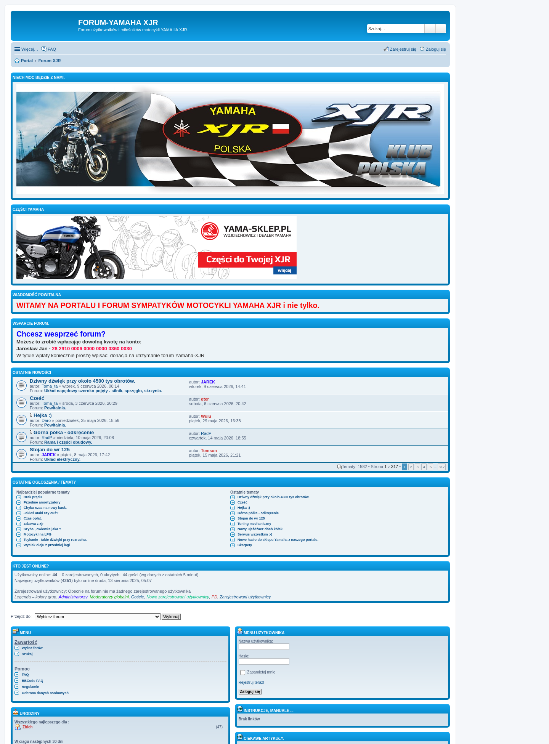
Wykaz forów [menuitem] (32, 648)
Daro (46, 420)
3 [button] (418, 467)
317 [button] (441, 467)
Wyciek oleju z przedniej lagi (47, 545)
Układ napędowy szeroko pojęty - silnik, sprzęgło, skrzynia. (103, 390)
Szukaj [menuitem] (27, 654)
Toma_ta (50, 386)
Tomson (209, 450)
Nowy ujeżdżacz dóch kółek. (261, 529)
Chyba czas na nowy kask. (45, 508)
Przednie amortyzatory (42, 502)
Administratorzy (73, 597)
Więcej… (29, 49)
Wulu (206, 416)
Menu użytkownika (261, 633)
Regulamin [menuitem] (30, 687)
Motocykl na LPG (37, 534)
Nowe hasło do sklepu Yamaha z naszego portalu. (278, 540)
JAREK (208, 382)
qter (205, 399)
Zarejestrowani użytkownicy (245, 597)
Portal (27, 60)
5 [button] (431, 467)
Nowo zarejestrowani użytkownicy (177, 597)
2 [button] (411, 467)
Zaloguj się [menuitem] (436, 49)
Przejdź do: (21, 616)
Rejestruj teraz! (251, 682)
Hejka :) (43, 415)
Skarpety (245, 545)
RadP (47, 437)
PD (214, 597)
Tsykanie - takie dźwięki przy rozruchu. (55, 540)
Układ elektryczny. (62, 459)
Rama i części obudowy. (68, 442)
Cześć (37, 398)
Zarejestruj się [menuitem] (403, 49)
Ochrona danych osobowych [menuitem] (45, 693)
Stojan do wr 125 (50, 449)
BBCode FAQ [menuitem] (32, 681)
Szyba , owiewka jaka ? (42, 529)
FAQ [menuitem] (52, 49)
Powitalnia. (55, 408)
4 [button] (424, 467)
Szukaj (430, 28)
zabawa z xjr (34, 524)
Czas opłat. (33, 518)
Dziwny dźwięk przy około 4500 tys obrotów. (82, 381)
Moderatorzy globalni (109, 597)
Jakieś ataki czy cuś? (41, 513)
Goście (137, 597)
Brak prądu (33, 497)
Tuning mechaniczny (254, 524)
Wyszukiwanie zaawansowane (441, 28)
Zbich (27, 727)
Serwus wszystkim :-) (255, 534)
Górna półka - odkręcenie (64, 432)
